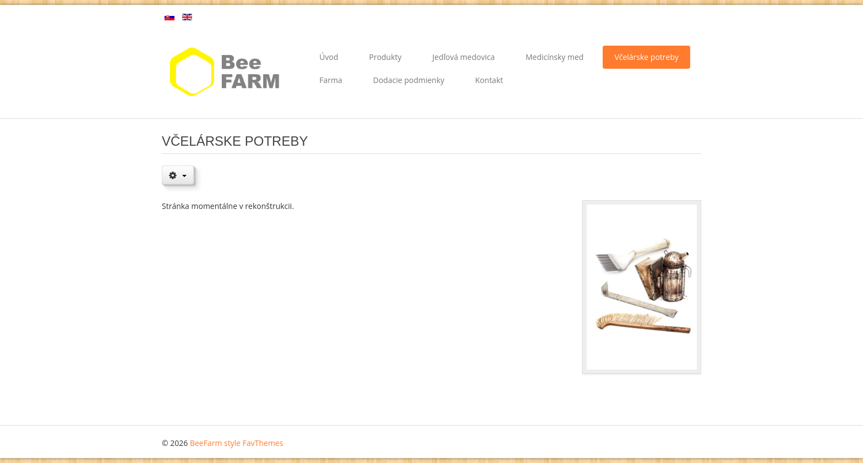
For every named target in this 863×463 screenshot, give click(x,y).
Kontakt (489, 80)
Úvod (328, 57)
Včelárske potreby (646, 57)
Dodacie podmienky (409, 80)
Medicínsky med (554, 57)
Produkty (385, 57)
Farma (330, 80)
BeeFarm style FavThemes (236, 443)
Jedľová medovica (464, 57)
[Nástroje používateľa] (178, 175)
